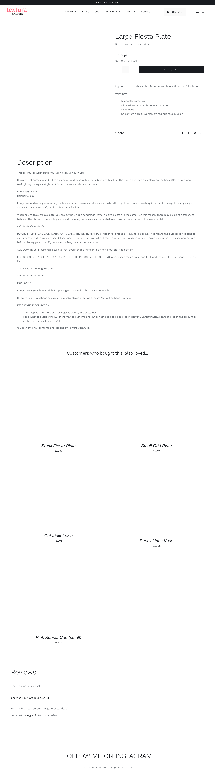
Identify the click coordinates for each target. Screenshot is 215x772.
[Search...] (175, 12)
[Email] (201, 133)
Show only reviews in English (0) (30, 697)
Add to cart (171, 69)
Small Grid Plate (156, 445)
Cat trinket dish (58, 535)
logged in (32, 715)
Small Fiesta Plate (58, 445)
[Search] (168, 12)
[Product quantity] (125, 69)
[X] (189, 133)
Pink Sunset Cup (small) (58, 637)
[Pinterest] (195, 133)
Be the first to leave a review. (132, 44)
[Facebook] (183, 133)
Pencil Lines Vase (156, 540)
